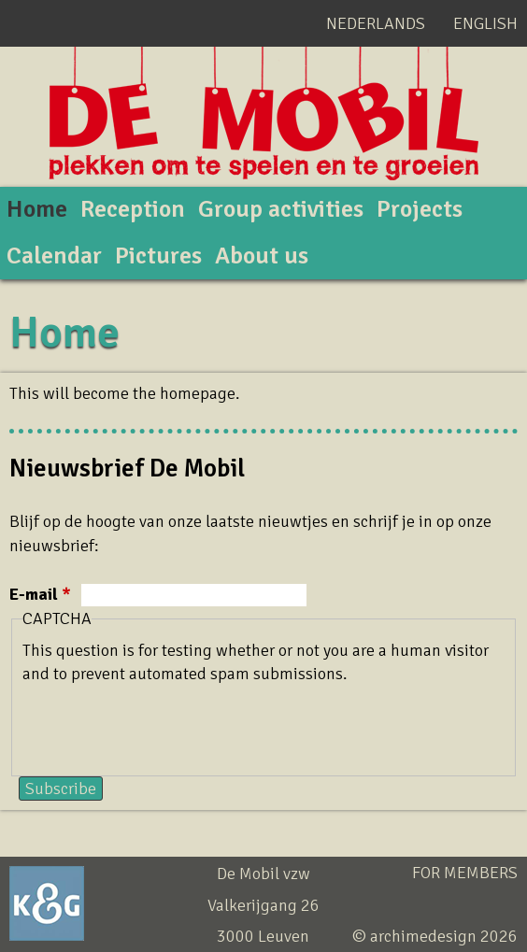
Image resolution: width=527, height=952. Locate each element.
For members (465, 872)
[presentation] (164, 722)
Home (37, 209)
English (485, 23)
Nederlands (375, 23)
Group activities (280, 209)
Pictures (158, 256)
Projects (420, 209)
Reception (132, 209)
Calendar (54, 256)
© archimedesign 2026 (435, 936)
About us (261, 256)
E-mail (40, 594)
